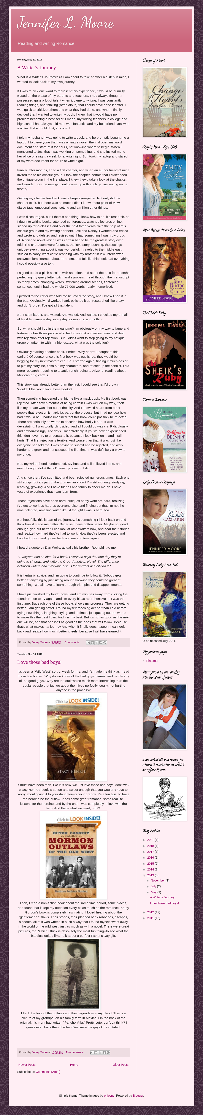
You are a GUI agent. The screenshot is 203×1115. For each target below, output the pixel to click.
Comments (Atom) (48, 1072)
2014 (151, 869)
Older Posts (120, 1064)
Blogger (138, 1095)
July (154, 886)
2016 (151, 857)
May (154, 892)
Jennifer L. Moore (65, 22)
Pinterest (152, 660)
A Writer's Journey (36, 67)
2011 (151, 918)
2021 (151, 840)
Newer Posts (26, 1064)
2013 (151, 875)
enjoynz (109, 1095)
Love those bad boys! (39, 662)
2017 (151, 851)
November (158, 880)
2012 (151, 912)
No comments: (75, 1052)
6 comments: (73, 642)
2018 (151, 846)
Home (74, 1064)
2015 (151, 863)
